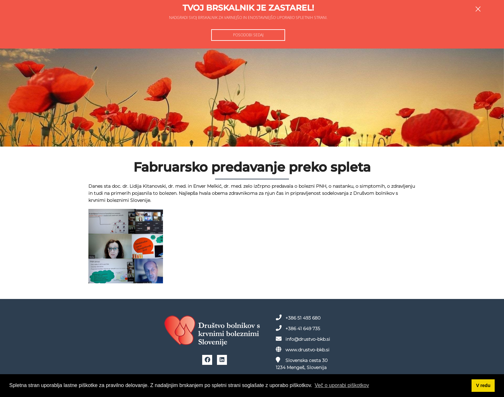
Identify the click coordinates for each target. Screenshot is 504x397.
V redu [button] (483, 385)
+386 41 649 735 (279, 327)
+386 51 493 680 (279, 316)
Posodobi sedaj (248, 35)
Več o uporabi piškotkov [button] (342, 385)
